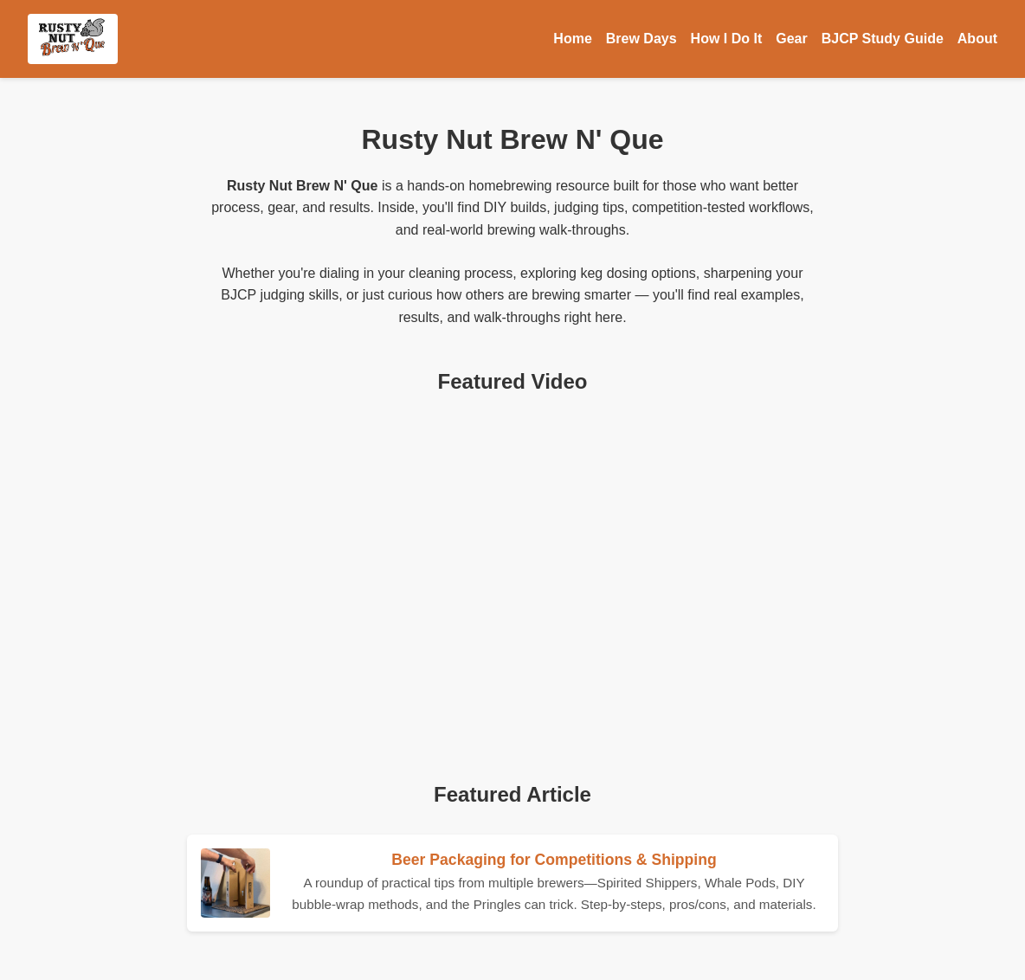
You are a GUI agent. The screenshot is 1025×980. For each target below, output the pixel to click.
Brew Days (641, 38)
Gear (791, 38)
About (977, 38)
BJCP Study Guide (883, 38)
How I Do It (727, 38)
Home (572, 38)
